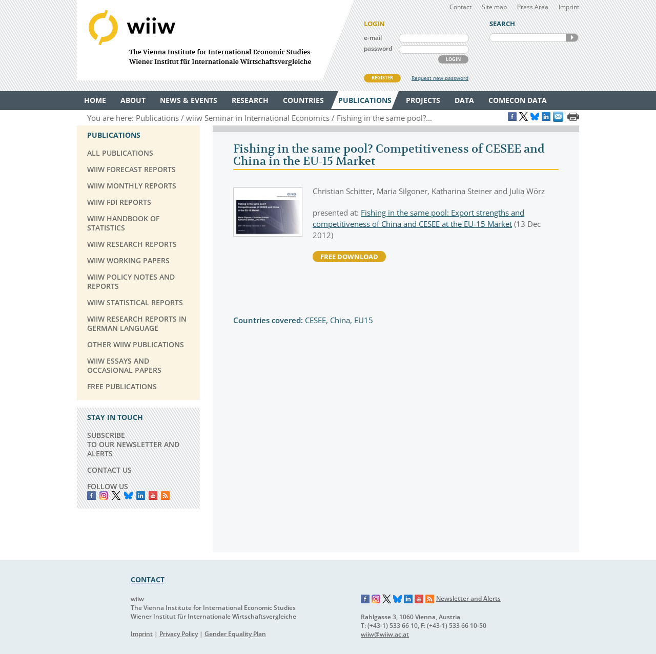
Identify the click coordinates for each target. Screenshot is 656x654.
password (378, 48)
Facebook (91, 495)
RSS (165, 495)
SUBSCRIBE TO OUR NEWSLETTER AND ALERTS (133, 444)
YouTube (153, 495)
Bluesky (128, 495)
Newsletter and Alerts (468, 598)
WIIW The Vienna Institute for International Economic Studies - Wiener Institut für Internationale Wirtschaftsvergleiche (215, 40)
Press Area (532, 7)
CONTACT (148, 579)
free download (349, 256)
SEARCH (572, 37)
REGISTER (382, 77)
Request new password (440, 77)
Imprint (569, 7)
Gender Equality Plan (235, 633)
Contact (460, 7)
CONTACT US (109, 470)
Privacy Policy (178, 633)
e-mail (373, 37)
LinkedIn (140, 495)
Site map (494, 7)
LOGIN (453, 59)
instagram (103, 495)
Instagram (376, 599)
